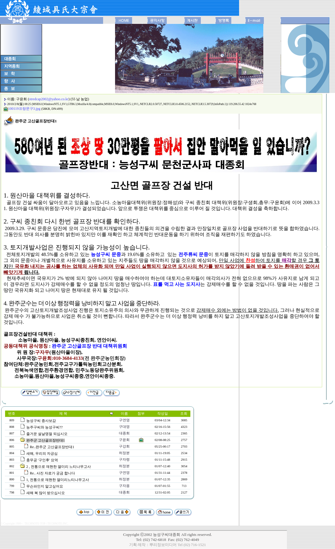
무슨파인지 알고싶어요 (44, 486)
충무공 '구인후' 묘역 (42, 460)
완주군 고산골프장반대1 (45, 440)
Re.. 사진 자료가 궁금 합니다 (52, 473)
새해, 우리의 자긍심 (42, 453)
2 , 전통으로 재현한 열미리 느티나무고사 (58, 467)
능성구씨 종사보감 (41, 421)
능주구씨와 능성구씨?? (44, 427)
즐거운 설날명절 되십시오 (47, 434)
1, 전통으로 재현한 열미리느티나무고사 (57, 480)
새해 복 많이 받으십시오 (45, 493)
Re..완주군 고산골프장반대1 (52, 447)
